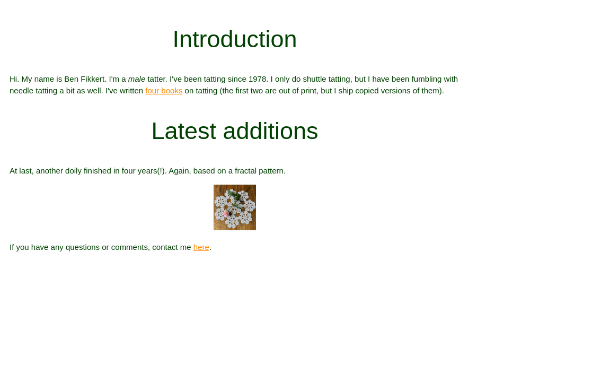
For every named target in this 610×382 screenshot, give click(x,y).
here (201, 246)
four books (163, 90)
